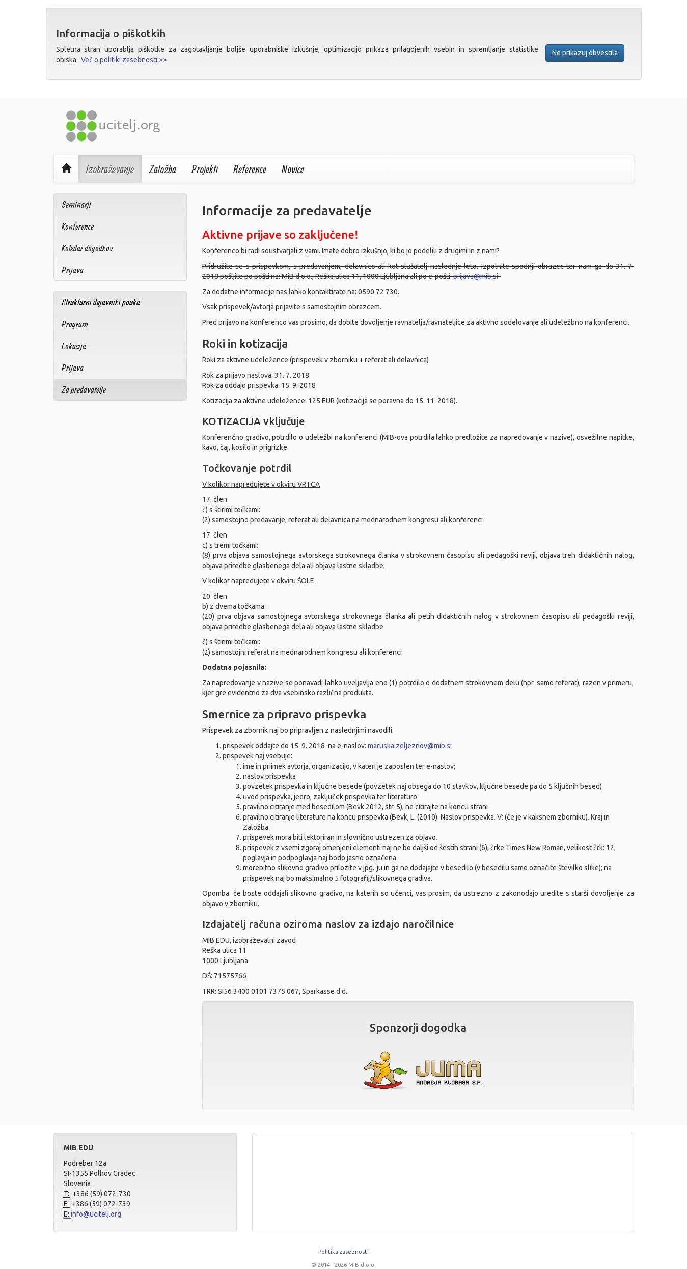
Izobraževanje (110, 169)
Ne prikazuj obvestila (585, 53)
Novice (293, 169)
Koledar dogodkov (87, 248)
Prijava (73, 270)
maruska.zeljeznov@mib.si (410, 746)
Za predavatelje (84, 389)
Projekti (204, 169)
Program (75, 324)
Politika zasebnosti (343, 1252)
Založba (162, 169)
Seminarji (76, 204)
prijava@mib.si (475, 276)
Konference (78, 226)
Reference (249, 169)
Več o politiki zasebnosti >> (124, 59)
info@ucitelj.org (96, 1214)
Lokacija (74, 346)
